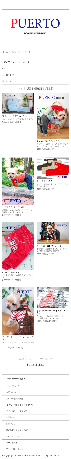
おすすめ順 (24, 88)
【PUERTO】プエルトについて (19, 405)
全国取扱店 (11, 417)
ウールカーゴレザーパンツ (49, 246)
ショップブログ (13, 424)
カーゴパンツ (8, 75)
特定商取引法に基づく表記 (17, 430)
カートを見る (12, 442)
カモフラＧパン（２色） (13, 207)
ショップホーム (13, 386)
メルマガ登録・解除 (14, 399)
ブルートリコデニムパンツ (14, 116)
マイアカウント (13, 436)
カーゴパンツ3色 (44, 181)
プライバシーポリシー (15, 449)
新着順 (49, 88)
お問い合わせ (12, 392)
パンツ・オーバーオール (20, 52)
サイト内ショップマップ (16, 411)
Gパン (5, 69)
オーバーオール (9, 81)
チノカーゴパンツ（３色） (49, 141)
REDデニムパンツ (10, 272)
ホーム (5, 52)
